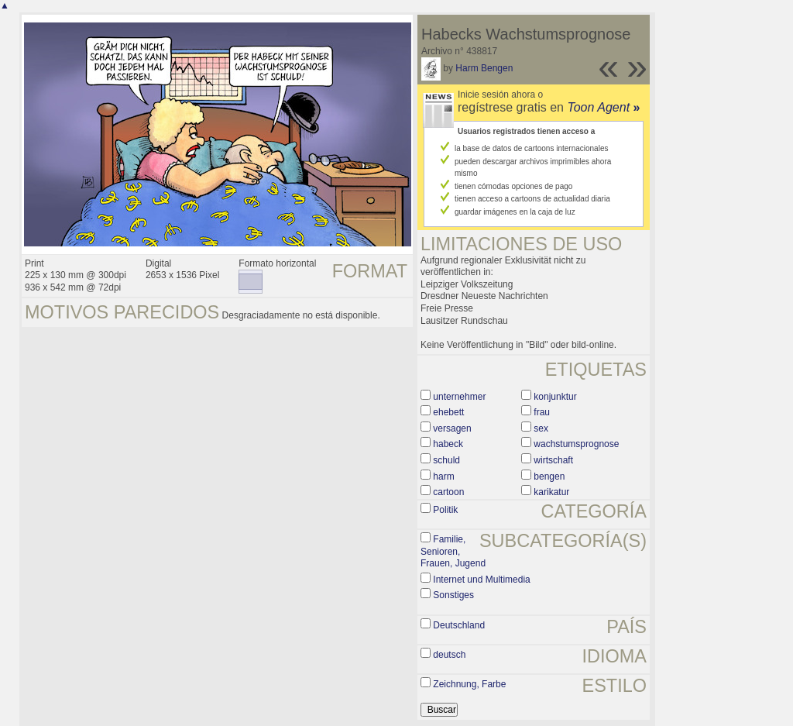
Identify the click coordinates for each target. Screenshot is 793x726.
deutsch (449, 654)
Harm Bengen (484, 68)
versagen (452, 428)
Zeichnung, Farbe (469, 684)
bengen (549, 476)
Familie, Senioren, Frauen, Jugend (453, 551)
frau (542, 412)
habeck (448, 444)
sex (541, 428)
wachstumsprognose (576, 444)
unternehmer (459, 396)
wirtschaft (553, 460)
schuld (446, 460)
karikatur (551, 492)
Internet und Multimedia (481, 579)
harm (443, 476)
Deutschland (459, 625)
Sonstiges (453, 595)
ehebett (448, 412)
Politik (445, 509)
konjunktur (555, 396)
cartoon (448, 492)
